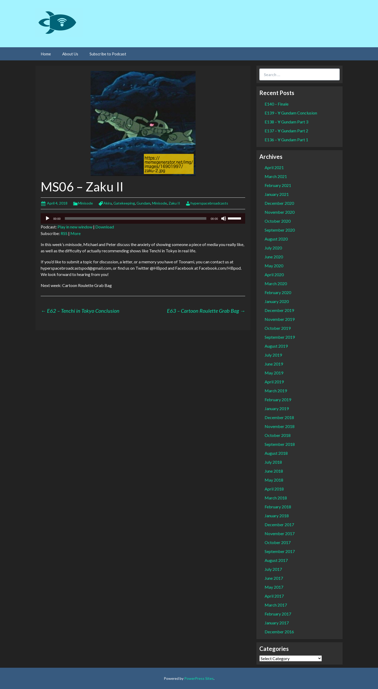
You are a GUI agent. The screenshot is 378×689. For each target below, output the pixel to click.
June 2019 (274, 363)
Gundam (143, 203)
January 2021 (277, 194)
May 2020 (274, 265)
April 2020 (274, 274)
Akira (107, 203)
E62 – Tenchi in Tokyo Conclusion (80, 310)
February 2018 (278, 506)
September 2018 (280, 444)
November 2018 (280, 426)
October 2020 (278, 220)
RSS (64, 233)
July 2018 (273, 462)
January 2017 (277, 622)
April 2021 (274, 167)
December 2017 (279, 524)
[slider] (136, 218)
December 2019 (279, 310)
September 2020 (280, 229)
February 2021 (278, 185)
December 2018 (279, 417)
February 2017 (278, 613)
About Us (70, 53)
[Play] (47, 218)
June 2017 (274, 578)
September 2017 (280, 551)
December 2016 (279, 631)
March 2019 (276, 390)
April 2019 (274, 381)
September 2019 (280, 337)
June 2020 (274, 256)
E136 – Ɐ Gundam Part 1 (286, 139)
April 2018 (274, 488)
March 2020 (276, 283)
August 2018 (276, 453)
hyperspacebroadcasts (209, 203)
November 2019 (280, 319)
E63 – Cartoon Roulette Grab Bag (206, 310)
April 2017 (274, 595)
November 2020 (280, 212)
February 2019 (278, 399)
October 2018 (278, 435)
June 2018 (274, 470)
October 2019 (278, 328)
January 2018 (277, 515)
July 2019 (273, 354)
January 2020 (277, 301)
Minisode (85, 203)
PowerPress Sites (199, 678)
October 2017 (278, 542)
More (75, 233)
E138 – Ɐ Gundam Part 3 (286, 121)
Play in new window (74, 226)
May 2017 (274, 586)
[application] (143, 218)
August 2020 (276, 238)
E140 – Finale (276, 103)
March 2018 (276, 497)
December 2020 (279, 203)
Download (104, 226)
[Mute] (223, 218)
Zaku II (174, 203)
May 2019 (274, 372)
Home (46, 53)
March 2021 (276, 176)
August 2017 (276, 560)
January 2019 (277, 408)
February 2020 (278, 292)
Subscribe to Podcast (108, 53)
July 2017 (273, 569)
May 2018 (274, 479)
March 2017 (276, 604)
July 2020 (273, 247)
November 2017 (280, 533)
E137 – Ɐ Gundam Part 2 (286, 130)
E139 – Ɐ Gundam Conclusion (291, 112)
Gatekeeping (124, 203)
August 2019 (276, 345)
